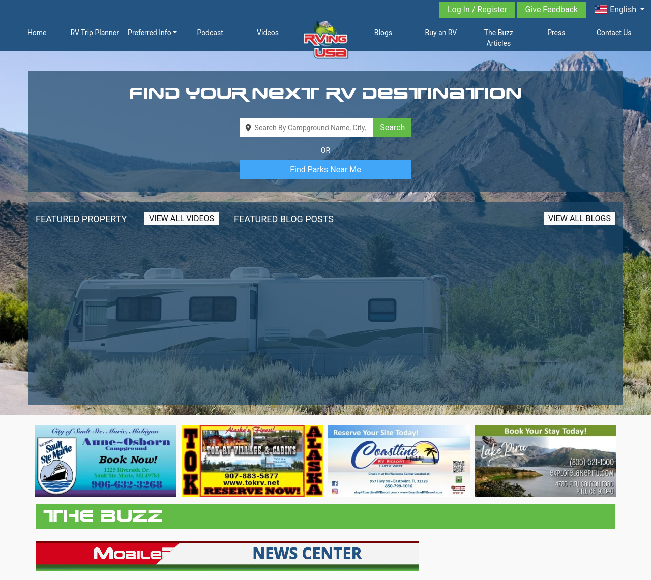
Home (37, 32)
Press (556, 32)
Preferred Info (149, 32)
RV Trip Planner (94, 32)
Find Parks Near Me (325, 169)
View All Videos (181, 218)
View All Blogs (579, 218)
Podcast (210, 32)
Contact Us (614, 32)
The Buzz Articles (498, 37)
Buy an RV (441, 32)
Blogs (383, 32)
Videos (268, 32)
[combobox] (307, 127)
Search (392, 127)
